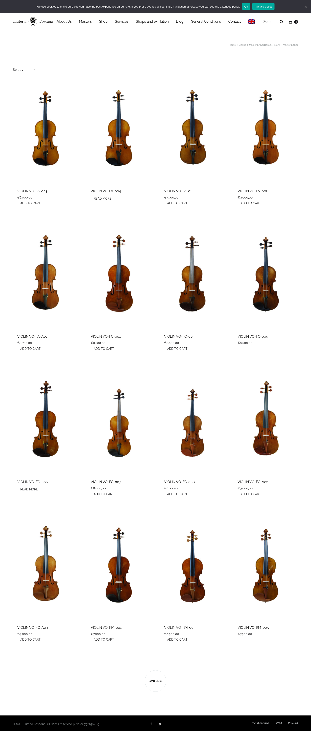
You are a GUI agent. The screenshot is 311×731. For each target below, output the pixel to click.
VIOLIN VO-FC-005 (253, 336)
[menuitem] (251, 21)
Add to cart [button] (30, 203)
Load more (155, 681)
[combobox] (24, 69)
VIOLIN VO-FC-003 (179, 336)
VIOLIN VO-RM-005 (253, 627)
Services (122, 21)
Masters (85, 21)
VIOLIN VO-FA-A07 (32, 336)
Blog (180, 21)
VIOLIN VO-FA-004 (106, 191)
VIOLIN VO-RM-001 (106, 627)
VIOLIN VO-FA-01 (178, 191)
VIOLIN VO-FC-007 (106, 482)
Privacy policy (263, 6)
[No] (305, 7)
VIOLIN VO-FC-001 (106, 336)
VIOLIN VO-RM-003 (179, 627)
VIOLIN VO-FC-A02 (253, 482)
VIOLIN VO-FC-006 (32, 482)
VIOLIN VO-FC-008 (179, 482)
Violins (276, 45)
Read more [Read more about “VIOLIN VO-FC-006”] (29, 489)
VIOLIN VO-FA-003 (32, 191)
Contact (234, 21)
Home (267, 45)
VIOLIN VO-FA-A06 (253, 191)
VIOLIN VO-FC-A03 (32, 627)
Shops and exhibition (152, 21)
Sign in (267, 21)
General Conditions (206, 21)
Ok (246, 6)
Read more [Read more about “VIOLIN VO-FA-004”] (102, 198)
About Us (64, 21)
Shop (103, 21)
